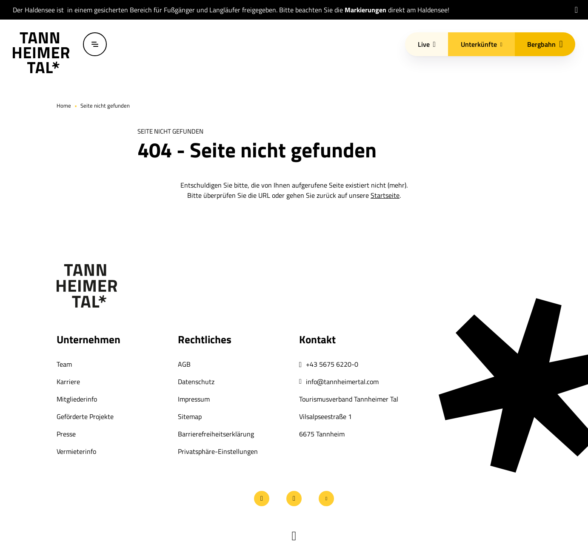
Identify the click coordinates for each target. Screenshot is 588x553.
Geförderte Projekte (85, 416)
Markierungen (365, 10)
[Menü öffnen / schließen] (95, 44)
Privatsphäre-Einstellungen (218, 451)
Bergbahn (544, 44)
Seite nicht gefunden (105, 105)
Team (64, 364)
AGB (184, 364)
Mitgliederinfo (77, 399)
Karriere (68, 381)
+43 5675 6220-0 (332, 364)
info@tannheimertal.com (342, 381)
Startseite (385, 195)
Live (427, 44)
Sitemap (190, 416)
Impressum (194, 399)
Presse (66, 434)
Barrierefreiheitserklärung (216, 434)
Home (64, 105)
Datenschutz (196, 381)
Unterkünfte (481, 44)
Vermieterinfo (76, 451)
